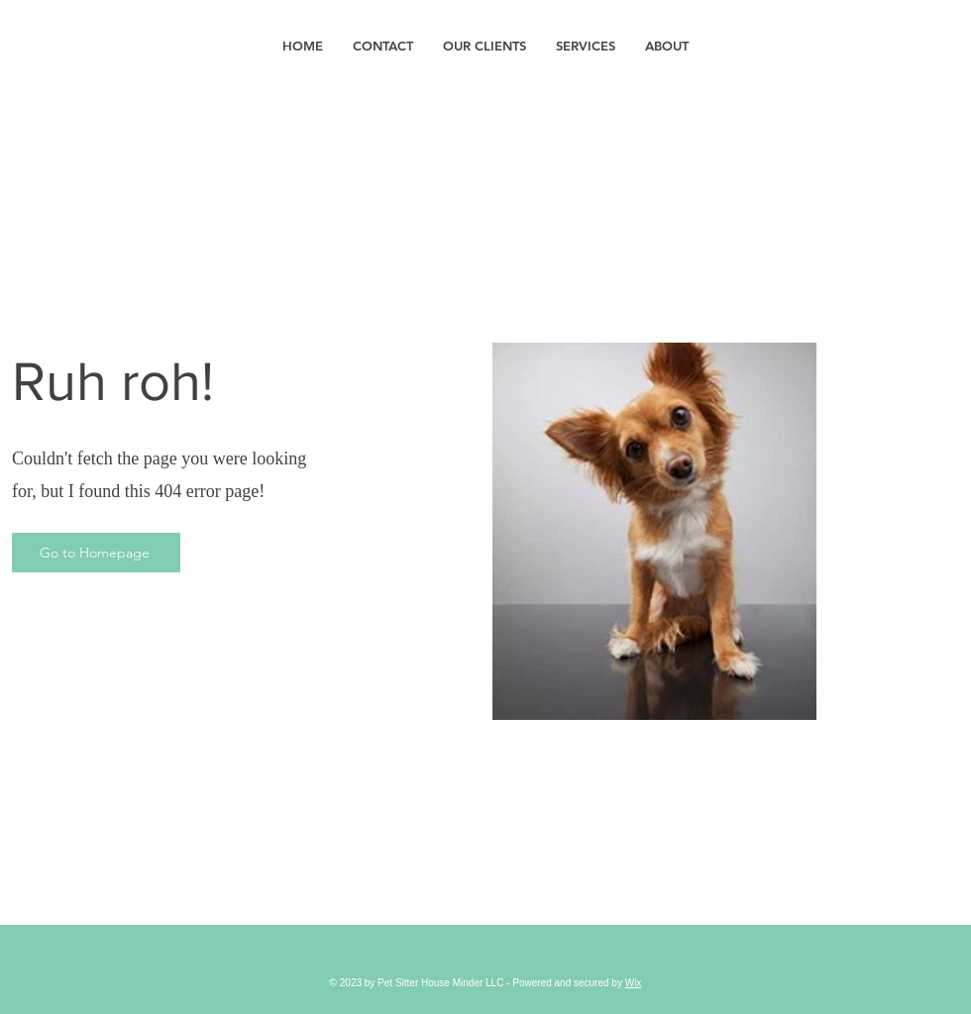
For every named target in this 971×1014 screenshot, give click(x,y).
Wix (633, 982)
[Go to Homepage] (96, 552)
